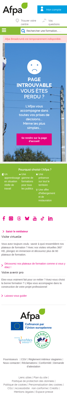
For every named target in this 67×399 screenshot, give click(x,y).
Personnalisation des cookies (45, 384)
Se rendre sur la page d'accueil (34, 139)
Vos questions (54, 21)
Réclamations (29, 362)
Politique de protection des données (33, 381)
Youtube (35, 218)
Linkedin (50, 218)
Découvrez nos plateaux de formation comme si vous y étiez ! (35, 265)
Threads (19, 218)
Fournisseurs (10, 359)
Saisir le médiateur (17, 231)
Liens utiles (25, 377)
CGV (23, 359)
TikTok (42, 218)
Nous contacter (11, 362)
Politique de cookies (15, 384)
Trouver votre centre (28, 21)
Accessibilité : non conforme (31, 388)
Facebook (4, 218)
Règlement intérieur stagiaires (45, 359)
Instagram (11, 218)
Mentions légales (24, 391)
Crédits (54, 388)
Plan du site (40, 377)
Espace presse (44, 391)
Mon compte (53, 9)
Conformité (45, 362)
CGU (10, 388)
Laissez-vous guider (16, 295)
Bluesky (27, 218)
